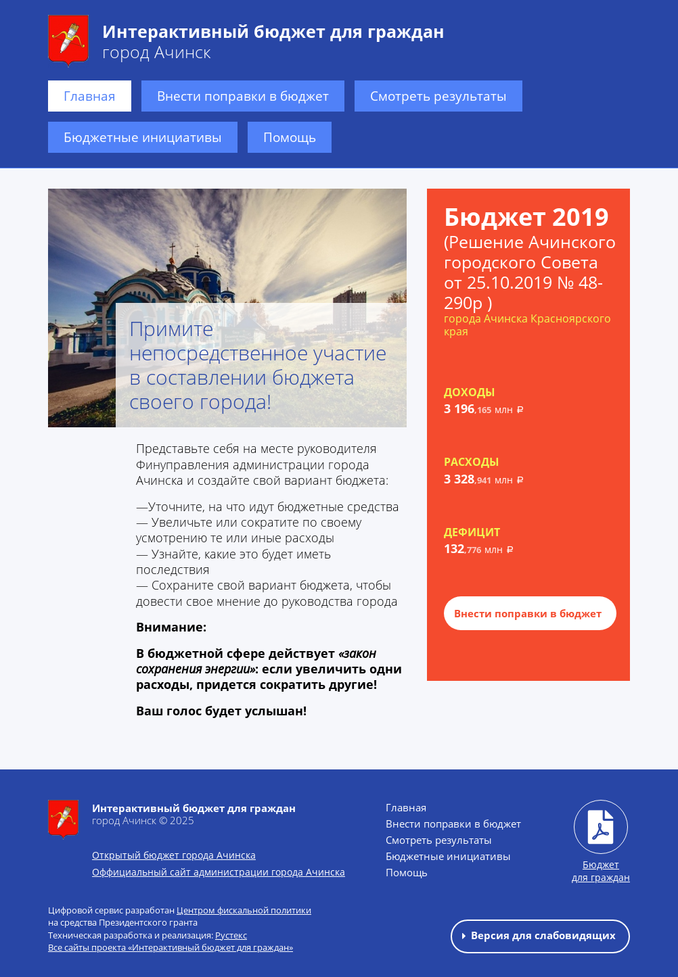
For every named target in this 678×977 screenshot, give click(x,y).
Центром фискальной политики (244, 910)
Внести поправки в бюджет (243, 96)
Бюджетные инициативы (143, 137)
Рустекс (231, 935)
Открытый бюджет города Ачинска (174, 855)
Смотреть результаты (438, 96)
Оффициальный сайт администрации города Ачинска (218, 871)
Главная (90, 96)
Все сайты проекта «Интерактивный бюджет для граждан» (170, 947)
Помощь (289, 137)
